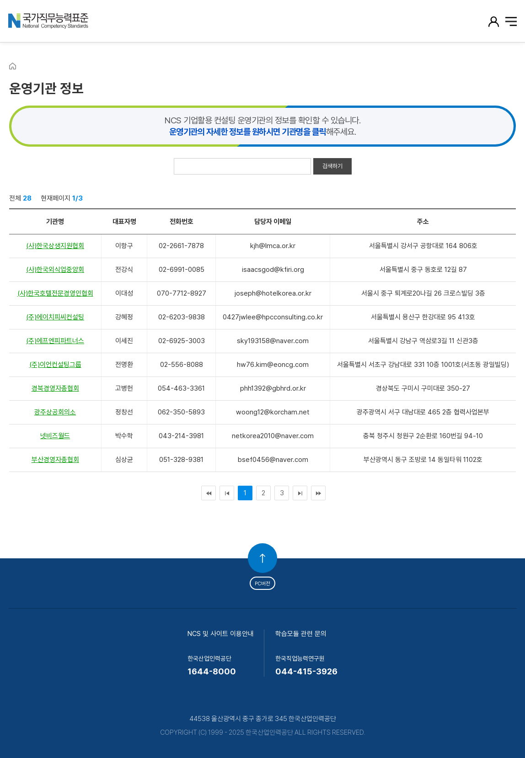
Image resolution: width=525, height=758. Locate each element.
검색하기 (332, 166)
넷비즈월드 (55, 436)
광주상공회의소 (55, 412)
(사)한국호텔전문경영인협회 (55, 293)
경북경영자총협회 (55, 388)
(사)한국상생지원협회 (55, 246)
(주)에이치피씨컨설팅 (55, 317)
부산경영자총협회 (55, 460)
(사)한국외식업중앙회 (55, 269)
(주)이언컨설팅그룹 (55, 364)
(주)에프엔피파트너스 (55, 341)
